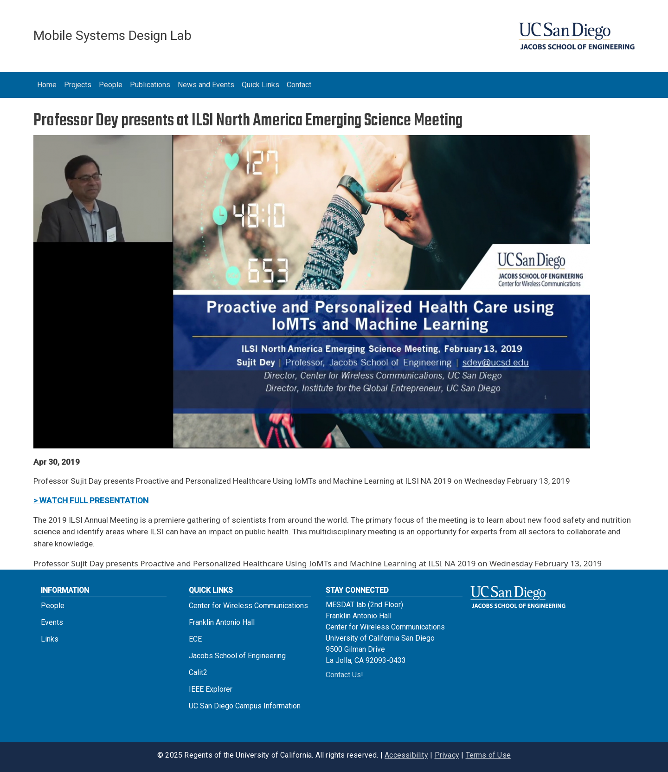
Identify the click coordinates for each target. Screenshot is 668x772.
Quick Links (260, 84)
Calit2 (198, 672)
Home (47, 84)
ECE (195, 639)
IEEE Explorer (210, 689)
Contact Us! (344, 674)
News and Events (206, 84)
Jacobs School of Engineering (237, 655)
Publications (150, 84)
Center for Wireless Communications (248, 605)
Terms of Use (488, 755)
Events (52, 622)
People (110, 84)
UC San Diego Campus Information (245, 705)
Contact (299, 84)
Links (49, 639)
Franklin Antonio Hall (222, 622)
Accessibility (406, 755)
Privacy (447, 755)
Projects (77, 84)
